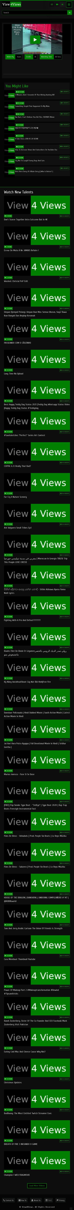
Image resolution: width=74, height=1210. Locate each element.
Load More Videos (37, 1186)
